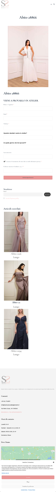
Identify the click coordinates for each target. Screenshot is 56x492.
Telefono (6, 124)
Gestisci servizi (5, 473)
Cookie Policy (24, 489)
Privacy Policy (31, 489)
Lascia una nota (7, 152)
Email (5, 114)
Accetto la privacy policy (12, 198)
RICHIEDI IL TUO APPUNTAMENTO (11, 412)
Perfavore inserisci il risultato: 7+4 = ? (13, 166)
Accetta (28, 477)
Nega (28, 482)
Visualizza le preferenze (28, 486)
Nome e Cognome (8, 104)
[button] (53, 462)
